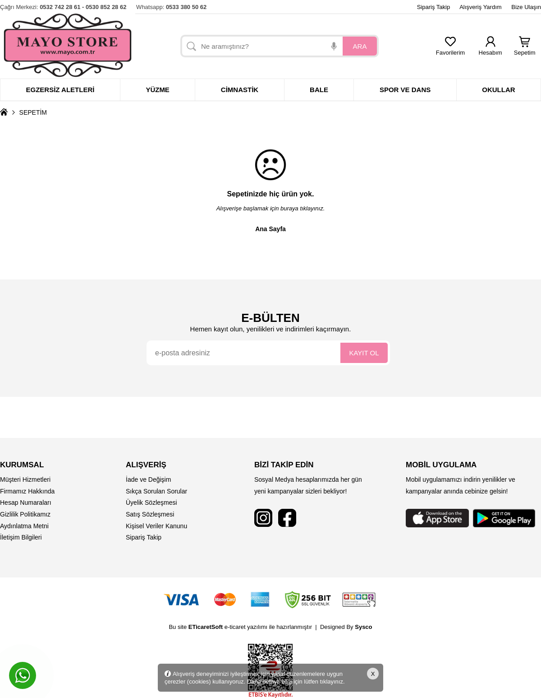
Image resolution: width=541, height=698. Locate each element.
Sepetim (525, 50)
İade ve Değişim (148, 479)
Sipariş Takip (433, 7)
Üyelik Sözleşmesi (151, 502)
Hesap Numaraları (25, 502)
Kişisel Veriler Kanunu (156, 526)
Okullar (498, 89)
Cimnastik (239, 89)
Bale (319, 89)
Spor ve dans (405, 89)
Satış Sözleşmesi (150, 514)
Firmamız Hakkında (27, 491)
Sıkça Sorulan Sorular (156, 491)
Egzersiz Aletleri (60, 89)
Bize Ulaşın (526, 7)
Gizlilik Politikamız (25, 514)
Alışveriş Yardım (480, 7)
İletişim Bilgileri (21, 537)
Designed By (346, 627)
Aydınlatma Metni (24, 526)
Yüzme (158, 89)
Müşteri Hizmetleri (25, 479)
